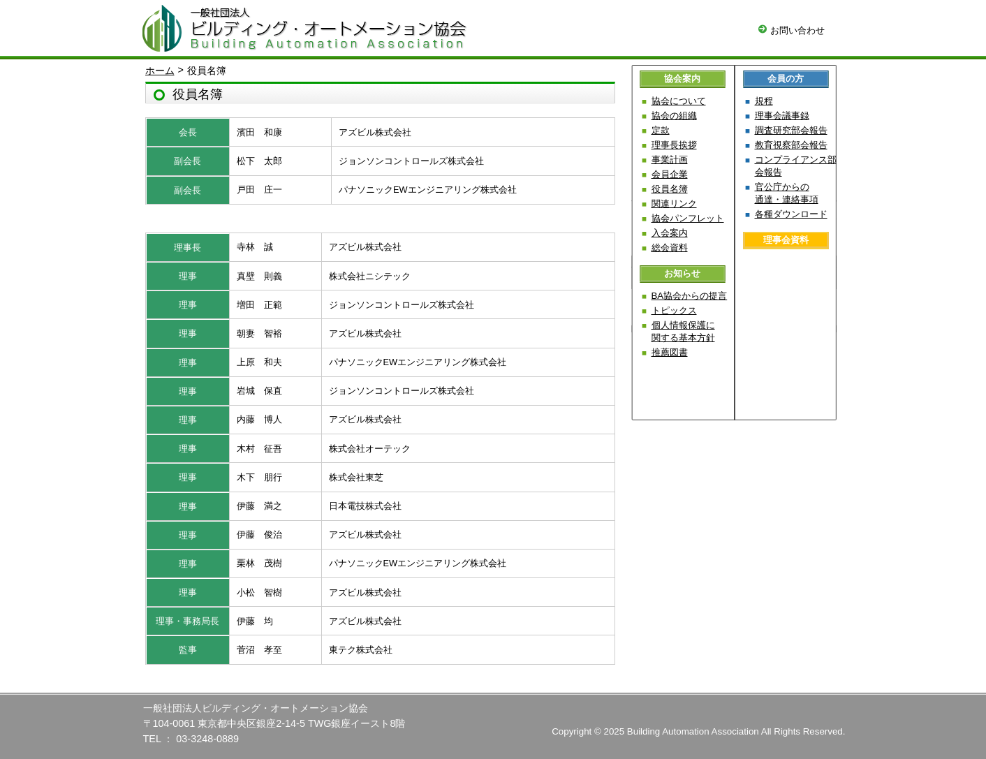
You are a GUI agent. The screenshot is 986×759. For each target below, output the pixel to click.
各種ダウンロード (791, 214)
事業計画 (670, 159)
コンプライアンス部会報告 (796, 165)
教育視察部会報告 (791, 145)
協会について (679, 101)
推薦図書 (670, 352)
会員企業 (670, 174)
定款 (661, 130)
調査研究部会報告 (791, 130)
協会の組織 (674, 115)
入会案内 (670, 233)
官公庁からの (786, 193)
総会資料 (670, 247)
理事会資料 (786, 240)
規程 (764, 101)
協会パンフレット (688, 218)
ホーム (160, 70)
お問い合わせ (791, 30)
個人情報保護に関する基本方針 (683, 331)
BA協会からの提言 (690, 295)
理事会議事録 (782, 115)
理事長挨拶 (674, 145)
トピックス (674, 310)
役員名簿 (670, 189)
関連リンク (674, 203)
